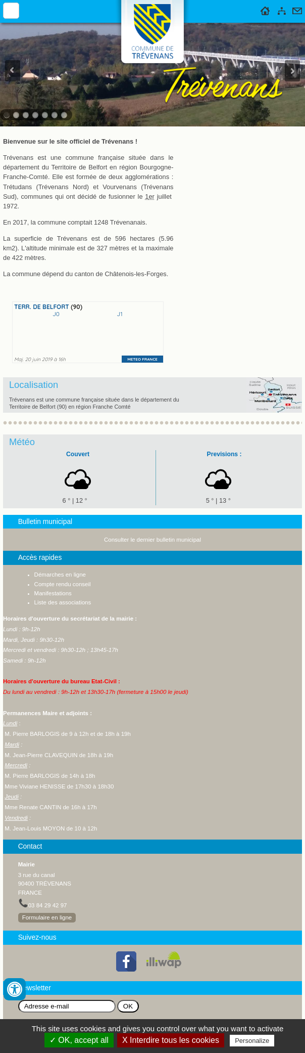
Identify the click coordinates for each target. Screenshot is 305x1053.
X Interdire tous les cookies (170, 1040)
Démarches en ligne (60, 575)
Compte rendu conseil (62, 584)
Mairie (26, 864)
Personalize (252, 1040)
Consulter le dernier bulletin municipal (152, 540)
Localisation (33, 384)
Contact (297, 9)
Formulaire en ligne (47, 917)
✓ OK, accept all (79, 1040)
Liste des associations (62, 602)
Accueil (265, 9)
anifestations (55, 593)
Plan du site (282, 9)
